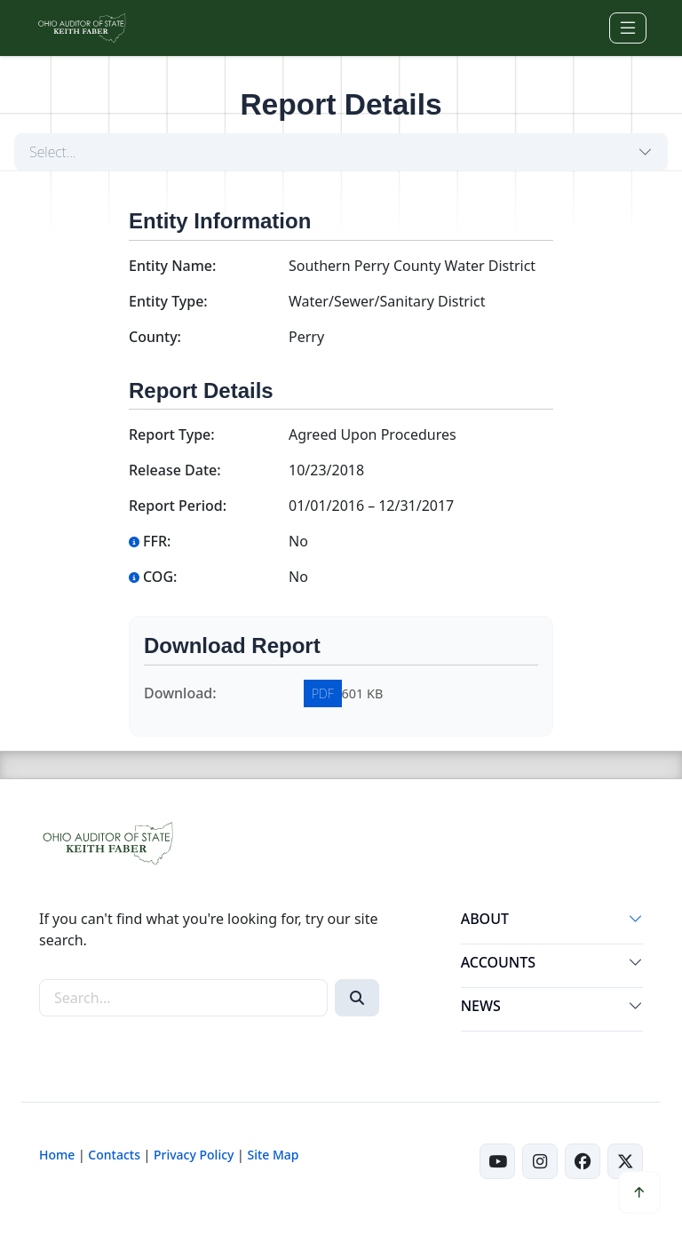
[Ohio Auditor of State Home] (81, 28)
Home (57, 1154)
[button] (636, 922)
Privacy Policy (194, 1154)
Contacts (114, 1154)
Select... (52, 152)
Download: (180, 693)
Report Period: (177, 505)
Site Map (272, 1154)
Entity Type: (168, 301)
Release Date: (175, 470)
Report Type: (172, 434)
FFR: (149, 541)
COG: (153, 576)
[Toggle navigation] (627, 28)
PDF (323, 693)
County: (155, 337)
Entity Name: (172, 265)
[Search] (357, 997)
